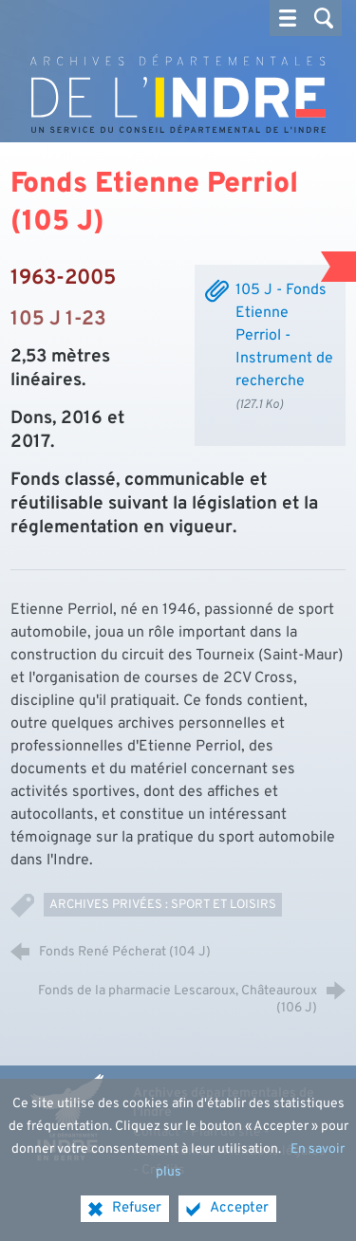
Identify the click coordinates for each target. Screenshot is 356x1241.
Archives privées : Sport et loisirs (162, 904)
